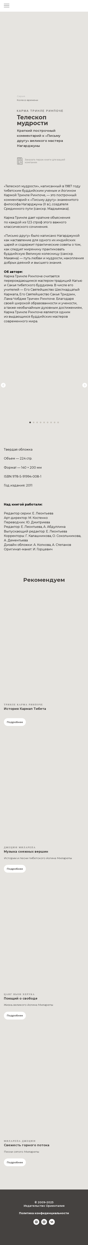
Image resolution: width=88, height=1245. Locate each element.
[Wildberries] (36, 1223)
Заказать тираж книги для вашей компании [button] (45, 161)
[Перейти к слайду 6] (47, 422)
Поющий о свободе (20, 998)
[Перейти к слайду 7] (51, 422)
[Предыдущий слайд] (3, 385)
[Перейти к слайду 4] (40, 422)
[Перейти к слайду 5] (44, 422)
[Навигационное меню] (6, 6)
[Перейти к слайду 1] (30, 422)
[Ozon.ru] (44, 1223)
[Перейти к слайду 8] (54, 422)
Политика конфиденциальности (44, 1213)
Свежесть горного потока (26, 1145)
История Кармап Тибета (25, 709)
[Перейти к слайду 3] (37, 422)
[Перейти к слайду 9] (58, 422)
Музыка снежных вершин (26, 851)
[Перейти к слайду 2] (33, 422)
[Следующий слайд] (84, 385)
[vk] (52, 1223)
